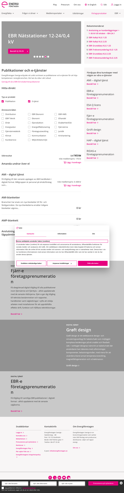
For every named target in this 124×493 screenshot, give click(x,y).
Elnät (6, 122)
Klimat (6, 135)
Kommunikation (37, 135)
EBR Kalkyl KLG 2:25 (98, 41)
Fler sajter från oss (23, 451)
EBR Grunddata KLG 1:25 (100, 45)
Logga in (20, 432)
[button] (91, 4)
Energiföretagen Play (24, 448)
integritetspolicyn (29, 488)
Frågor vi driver (29, 13)
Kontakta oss (21, 436)
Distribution (9, 114)
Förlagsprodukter (99, 13)
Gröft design (73, 365)
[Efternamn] (43, 483)
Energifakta (7, 13)
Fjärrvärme (61, 127)
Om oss (76, 448)
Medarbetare (21, 439)
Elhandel (60, 118)
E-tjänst (33, 101)
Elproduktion (35, 122)
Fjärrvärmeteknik (11, 131)
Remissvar (20, 445)
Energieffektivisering (39, 127)
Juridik (59, 131)
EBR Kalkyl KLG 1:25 (98, 37)
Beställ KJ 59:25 (17, 51)
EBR (117, 13)
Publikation (8, 101)
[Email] (71, 483)
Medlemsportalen (54, 13)
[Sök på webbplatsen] (104, 4)
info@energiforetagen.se (58, 451)
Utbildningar (78, 13)
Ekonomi (34, 118)
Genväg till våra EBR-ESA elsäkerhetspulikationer (21, 82)
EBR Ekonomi (36, 114)
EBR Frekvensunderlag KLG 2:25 (103, 58)
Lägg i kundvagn (72, 162)
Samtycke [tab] (30, 234)
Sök (105, 4)
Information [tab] (62, 234)
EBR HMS (60, 114)
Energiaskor (9, 127)
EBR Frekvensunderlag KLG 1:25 (103, 49)
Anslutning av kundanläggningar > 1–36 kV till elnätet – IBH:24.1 (104, 32)
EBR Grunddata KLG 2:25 (100, 53)
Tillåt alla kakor (92, 263)
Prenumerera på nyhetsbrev (27, 442)
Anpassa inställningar (62, 263)
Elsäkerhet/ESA (63, 122)
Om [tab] (93, 234)
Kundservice (9, 140)
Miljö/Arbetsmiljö (37, 140)
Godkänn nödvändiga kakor (31, 263)
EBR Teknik (8, 118)
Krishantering (62, 135)
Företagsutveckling (38, 131)
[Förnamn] (15, 483)
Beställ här (91, 84)
